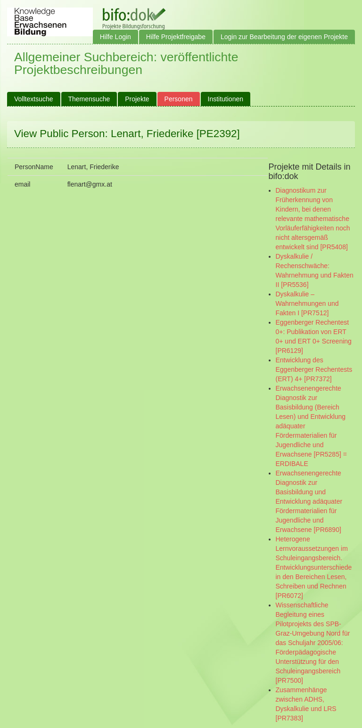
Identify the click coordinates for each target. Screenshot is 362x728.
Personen (179, 99)
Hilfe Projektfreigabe (176, 37)
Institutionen (226, 99)
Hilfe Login (115, 37)
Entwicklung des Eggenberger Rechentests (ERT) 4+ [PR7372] (314, 369)
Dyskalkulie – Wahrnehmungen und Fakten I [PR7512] (307, 303)
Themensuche (89, 99)
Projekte (137, 99)
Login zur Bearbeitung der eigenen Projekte (284, 37)
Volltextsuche (33, 99)
